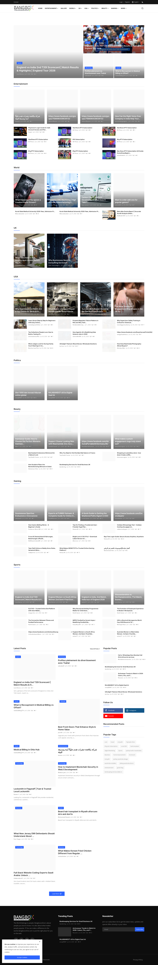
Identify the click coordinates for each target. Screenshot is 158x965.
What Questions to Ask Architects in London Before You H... (27, 260)
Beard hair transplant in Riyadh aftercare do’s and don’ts (77, 812)
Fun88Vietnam (52, 518)
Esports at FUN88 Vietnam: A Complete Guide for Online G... (61, 514)
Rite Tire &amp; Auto (88, 314)
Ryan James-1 (86, 205)
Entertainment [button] (51, 8)
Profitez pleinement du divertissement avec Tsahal (95, 72)
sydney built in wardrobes (133, 750)
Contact (16, 2)
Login (121, 2)
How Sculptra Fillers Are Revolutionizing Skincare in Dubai (39, 465)
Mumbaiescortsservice (124, 659)
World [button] (72, 8)
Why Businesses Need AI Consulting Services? (59, 261)
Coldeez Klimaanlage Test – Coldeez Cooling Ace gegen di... (129, 526)
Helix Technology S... (54, 265)
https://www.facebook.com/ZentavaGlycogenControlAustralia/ (50, 632)
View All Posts (95, 649)
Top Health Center (33, 457)
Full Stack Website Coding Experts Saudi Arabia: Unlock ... (33, 874)
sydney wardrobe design (120, 759)
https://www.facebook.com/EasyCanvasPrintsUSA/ (134, 332)
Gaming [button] (114, 8)
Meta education (19, 214)
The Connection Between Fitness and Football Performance (41, 621)
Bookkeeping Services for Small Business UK (75, 464)
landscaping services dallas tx (113, 772)
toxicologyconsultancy (123, 325)
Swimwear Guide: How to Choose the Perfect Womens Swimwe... (27, 441)
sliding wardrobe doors (127, 763)
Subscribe (139, 929)
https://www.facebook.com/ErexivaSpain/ (128, 514)
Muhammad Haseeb (64, 817)
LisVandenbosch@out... (35, 634)
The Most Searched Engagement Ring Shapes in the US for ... (129, 308)
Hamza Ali (75, 529)
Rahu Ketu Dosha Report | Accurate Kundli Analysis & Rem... (129, 212)
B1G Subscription (79, 139)
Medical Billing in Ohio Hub (27, 749)
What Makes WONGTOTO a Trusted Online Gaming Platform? (77, 549)
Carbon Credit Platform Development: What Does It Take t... (94, 199)
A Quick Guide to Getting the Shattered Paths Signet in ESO (95, 514)
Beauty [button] (105, 8)
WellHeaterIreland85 (34, 541)
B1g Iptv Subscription (111, 746)
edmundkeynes (52, 121)
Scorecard (132, 755)
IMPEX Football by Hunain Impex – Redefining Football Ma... (84, 621)
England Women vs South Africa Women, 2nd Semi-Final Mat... (84, 633)
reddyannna (31, 552)
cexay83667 (18, 398)
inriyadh (120, 742)
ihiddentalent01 (18, 878)
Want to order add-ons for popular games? (126, 201)
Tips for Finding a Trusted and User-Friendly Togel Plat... (85, 526)
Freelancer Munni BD (34, 529)
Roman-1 (16, 794)
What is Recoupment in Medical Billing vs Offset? (127, 72)
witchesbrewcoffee (33, 336)
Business (107, 755)
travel (112, 742)
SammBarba (118, 518)
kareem (17, 121)
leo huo (62, 346)
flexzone (120, 678)
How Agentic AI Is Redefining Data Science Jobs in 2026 (84, 333)
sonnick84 (118, 205)
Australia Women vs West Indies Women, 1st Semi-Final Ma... (128, 633)
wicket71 (84, 602)
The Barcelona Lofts (21, 314)
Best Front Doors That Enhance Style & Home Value (77, 728)
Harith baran (76, 613)
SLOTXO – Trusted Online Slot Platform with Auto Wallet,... (41, 609)
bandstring (63, 467)
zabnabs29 (88, 75)
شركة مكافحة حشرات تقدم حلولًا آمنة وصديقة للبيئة (27, 117)
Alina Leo (75, 541)
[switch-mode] (142, 2)
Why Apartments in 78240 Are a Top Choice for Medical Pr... (28, 310)
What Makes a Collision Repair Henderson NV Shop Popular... (61, 310)
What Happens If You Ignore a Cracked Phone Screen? (28, 201)
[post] (48, 51)
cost (106, 742)
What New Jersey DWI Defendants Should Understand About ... (34, 834)
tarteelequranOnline (34, 325)
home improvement (119, 755)
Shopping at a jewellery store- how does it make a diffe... (129, 454)
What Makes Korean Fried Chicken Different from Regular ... (74, 852)
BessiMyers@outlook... (88, 446)
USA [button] (86, 8)
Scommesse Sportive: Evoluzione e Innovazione (26, 514)
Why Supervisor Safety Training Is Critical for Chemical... (128, 321)
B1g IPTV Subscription (124, 139)
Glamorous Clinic (33, 469)
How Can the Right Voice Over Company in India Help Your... (128, 117)
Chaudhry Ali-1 (77, 624)
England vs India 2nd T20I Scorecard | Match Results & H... (29, 598)
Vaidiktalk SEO (121, 216)
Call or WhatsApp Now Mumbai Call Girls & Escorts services (130, 656)
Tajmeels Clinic (130, 742)
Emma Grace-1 (19, 205)
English (135, 2)
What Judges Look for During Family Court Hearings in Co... (40, 345)
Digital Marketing (110, 750)
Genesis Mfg (52, 205)
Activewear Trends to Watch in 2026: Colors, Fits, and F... (130, 674)
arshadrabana (121, 155)
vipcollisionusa (52, 314)
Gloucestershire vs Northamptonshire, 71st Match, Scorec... (128, 597)
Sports (120, 750)
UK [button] (80, 8)
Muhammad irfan (109, 550)
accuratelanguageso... (121, 121)
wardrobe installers (110, 763)
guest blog (120, 768)
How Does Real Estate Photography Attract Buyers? (129, 345)
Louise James (85, 518)
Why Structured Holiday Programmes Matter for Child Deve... (85, 609)
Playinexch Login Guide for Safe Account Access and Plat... (39, 129)
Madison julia (62, 772)
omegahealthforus (122, 334)
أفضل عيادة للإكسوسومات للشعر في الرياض (117, 548)
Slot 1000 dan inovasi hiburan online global (28, 394)
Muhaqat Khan (121, 624)
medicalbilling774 (120, 75)
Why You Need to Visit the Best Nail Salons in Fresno (77, 453)
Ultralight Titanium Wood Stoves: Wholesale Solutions (78, 344)
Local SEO (124, 746)
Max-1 (17, 446)
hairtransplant (134, 746)
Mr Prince (75, 130)
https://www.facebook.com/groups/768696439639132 (62, 117)
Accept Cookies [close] (22, 957)
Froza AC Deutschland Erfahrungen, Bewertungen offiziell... (40, 537)
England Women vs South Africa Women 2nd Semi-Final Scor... (62, 598)
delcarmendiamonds (121, 314)
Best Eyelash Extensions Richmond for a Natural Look (41, 454)
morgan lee (31, 613)
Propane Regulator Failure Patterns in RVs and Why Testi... (85, 321)
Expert (30, 132)
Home (40, 8)
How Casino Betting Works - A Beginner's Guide (38, 526)
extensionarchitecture (21, 265)
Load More (56, 894)
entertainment (109, 768)
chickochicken (62, 856)
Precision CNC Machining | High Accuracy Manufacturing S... (62, 201)
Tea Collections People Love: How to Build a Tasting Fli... (40, 333)
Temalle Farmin (52, 446)
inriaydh (107, 759)
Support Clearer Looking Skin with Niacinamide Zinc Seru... (61, 442)
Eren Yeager (17, 839)
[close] (39, 941)
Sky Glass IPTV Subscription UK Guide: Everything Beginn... (130, 152)
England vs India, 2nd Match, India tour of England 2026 (94, 598)
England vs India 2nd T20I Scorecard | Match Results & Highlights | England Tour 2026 (113, 47)
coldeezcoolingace (122, 529)
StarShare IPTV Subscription (82, 128)
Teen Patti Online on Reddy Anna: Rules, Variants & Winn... (42, 549)
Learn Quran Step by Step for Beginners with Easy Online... (41, 321)
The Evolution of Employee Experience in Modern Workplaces (130, 609)
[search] (142, 8)
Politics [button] (95, 8)
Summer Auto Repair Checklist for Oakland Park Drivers (95, 310)
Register (127, 2)
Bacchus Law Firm (33, 348)
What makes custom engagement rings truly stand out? (128, 441)
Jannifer (60, 732)
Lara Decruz (20, 74)
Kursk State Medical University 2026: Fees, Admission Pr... (35, 211)
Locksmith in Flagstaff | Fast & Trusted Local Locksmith (32, 790)
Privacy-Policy (138, 960)
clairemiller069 (77, 336)
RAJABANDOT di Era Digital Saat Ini (60, 394)
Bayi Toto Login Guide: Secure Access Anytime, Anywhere (124, 536)
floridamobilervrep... (78, 325)
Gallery (64, 8)
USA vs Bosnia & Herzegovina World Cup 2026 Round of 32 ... (129, 621)
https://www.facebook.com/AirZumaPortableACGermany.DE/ (95, 442)
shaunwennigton (120, 446)
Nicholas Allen (121, 348)
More (124, 8)
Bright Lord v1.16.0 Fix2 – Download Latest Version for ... (85, 537)
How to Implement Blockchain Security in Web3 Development (78, 768)
